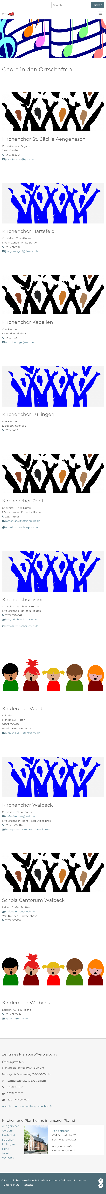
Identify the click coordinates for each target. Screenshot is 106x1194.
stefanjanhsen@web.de (20, 911)
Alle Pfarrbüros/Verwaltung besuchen (25, 1106)
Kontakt (28, 1184)
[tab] (11, 1126)
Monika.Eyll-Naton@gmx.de (22, 732)
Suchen (97, 4)
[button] (8, 11)
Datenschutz (11, 1184)
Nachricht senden (15, 1099)
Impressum (81, 1180)
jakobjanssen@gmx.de (19, 159)
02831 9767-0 (12, 1087)
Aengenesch (61, 1130)
